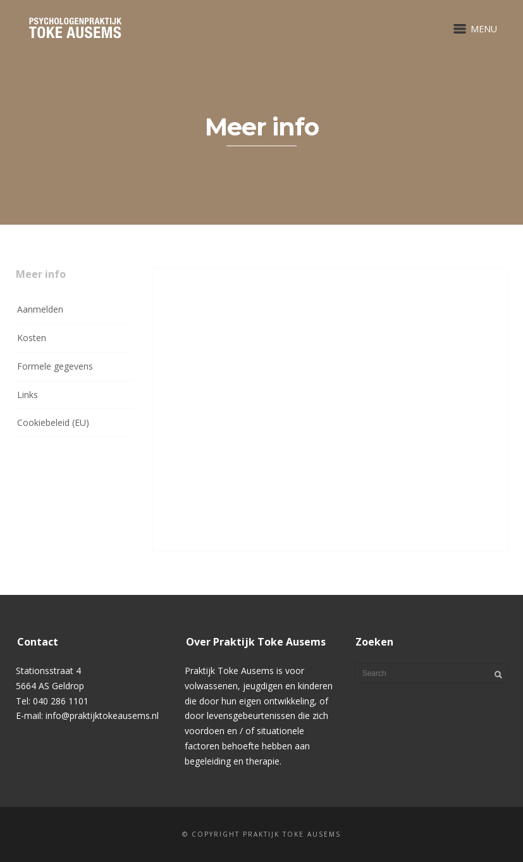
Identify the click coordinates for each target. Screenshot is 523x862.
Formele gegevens (55, 366)
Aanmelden (40, 309)
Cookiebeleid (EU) (53, 422)
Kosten (31, 338)
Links (27, 395)
